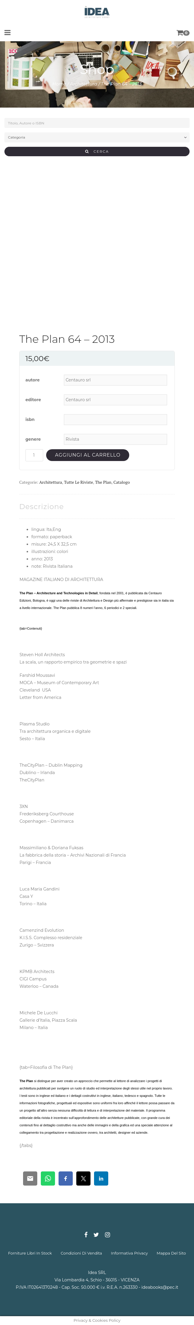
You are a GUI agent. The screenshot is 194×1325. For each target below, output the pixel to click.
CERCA (97, 151)
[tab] (41, 506)
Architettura (83, 84)
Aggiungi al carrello (87, 455)
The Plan (103, 482)
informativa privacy (129, 1253)
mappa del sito (171, 1253)
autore (32, 380)
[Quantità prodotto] (34, 455)
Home (59, 84)
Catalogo (121, 482)
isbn (30, 419)
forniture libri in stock (30, 1253)
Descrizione (41, 506)
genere (33, 439)
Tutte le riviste (78, 482)
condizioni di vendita (81, 1253)
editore (33, 399)
